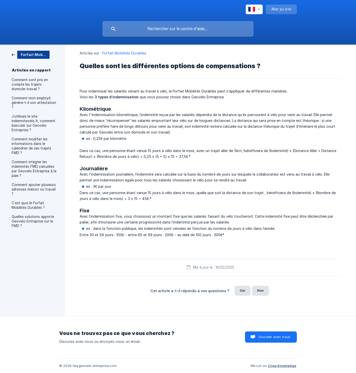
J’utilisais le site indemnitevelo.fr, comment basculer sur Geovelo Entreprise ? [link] (33, 123)
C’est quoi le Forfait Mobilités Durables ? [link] (28, 205)
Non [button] (260, 290)
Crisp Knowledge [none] (282, 366)
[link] (31, 54)
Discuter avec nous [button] (274, 337)
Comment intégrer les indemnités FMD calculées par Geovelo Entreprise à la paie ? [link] (34, 169)
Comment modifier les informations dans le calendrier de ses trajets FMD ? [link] (31, 146)
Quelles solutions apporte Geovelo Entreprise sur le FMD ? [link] (33, 221)
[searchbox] (178, 29)
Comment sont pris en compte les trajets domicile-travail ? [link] (30, 84)
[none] (254, 9)
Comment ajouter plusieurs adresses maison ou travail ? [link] (34, 189)
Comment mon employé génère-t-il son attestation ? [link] (34, 102)
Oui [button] (242, 290)
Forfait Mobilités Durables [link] (124, 53)
